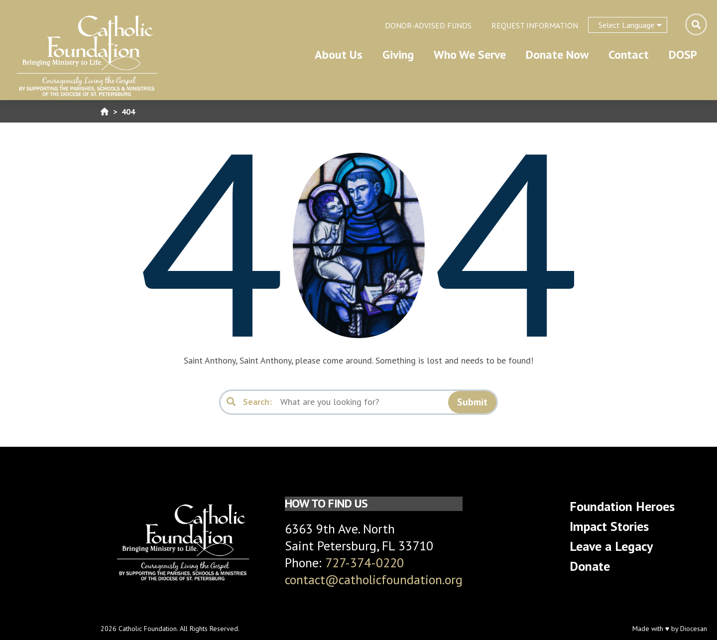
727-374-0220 (364, 562)
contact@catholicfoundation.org (374, 579)
